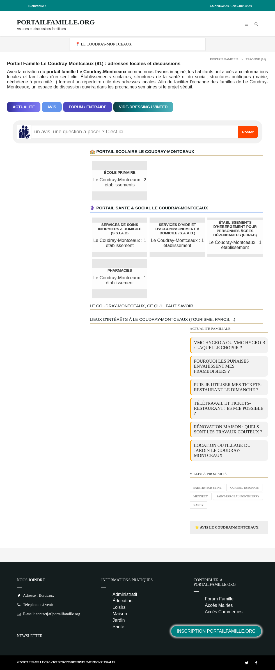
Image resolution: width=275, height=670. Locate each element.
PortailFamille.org (56, 22)
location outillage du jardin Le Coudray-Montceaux (222, 450)
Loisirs (119, 607)
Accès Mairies (219, 605)
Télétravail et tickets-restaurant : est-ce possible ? (228, 408)
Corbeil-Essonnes (244, 487)
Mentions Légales (101, 662)
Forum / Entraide (88, 107)
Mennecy (200, 496)
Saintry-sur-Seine (207, 487)
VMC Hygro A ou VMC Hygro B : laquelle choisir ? (229, 345)
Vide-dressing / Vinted (143, 107)
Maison (120, 613)
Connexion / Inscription (231, 5)
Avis (51, 107)
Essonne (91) (256, 59)
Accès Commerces (223, 611)
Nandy (198, 505)
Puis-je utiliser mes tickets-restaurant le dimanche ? (228, 387)
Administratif (125, 594)
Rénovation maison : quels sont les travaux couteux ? (228, 429)
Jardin (119, 620)
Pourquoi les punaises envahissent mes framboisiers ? (221, 366)
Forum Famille (219, 598)
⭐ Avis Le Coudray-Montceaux (226, 527)
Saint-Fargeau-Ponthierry (238, 496)
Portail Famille (224, 59)
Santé (118, 626)
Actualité (24, 107)
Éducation (122, 600)
